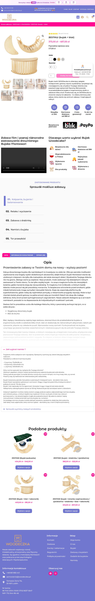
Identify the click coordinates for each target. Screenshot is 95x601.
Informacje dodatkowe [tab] (22, 255)
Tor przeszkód (16, 238)
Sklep (70, 9)
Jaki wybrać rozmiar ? (16, 349)
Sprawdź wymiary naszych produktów (23, 409)
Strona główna (6, 24)
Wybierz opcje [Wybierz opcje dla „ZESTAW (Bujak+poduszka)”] (23, 467)
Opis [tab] (6, 255)
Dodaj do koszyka (68, 76)
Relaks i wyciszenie (18, 211)
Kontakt (76, 9)
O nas (66, 9)
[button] (78, 17)
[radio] (50, 59)
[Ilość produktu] (52, 76)
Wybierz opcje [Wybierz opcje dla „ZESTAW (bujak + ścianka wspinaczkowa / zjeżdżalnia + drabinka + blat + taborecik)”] (71, 511)
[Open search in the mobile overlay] (87, 17)
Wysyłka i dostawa (87, 9)
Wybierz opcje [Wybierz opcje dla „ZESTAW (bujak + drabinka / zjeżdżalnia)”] (71, 467)
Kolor (51, 55)
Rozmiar (52, 63)
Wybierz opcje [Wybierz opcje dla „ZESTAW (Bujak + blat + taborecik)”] (23, 511)
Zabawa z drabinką (18, 220)
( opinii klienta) (63, 33)
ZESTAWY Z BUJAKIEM (21, 24)
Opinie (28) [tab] (40, 255)
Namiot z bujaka (17, 229)
